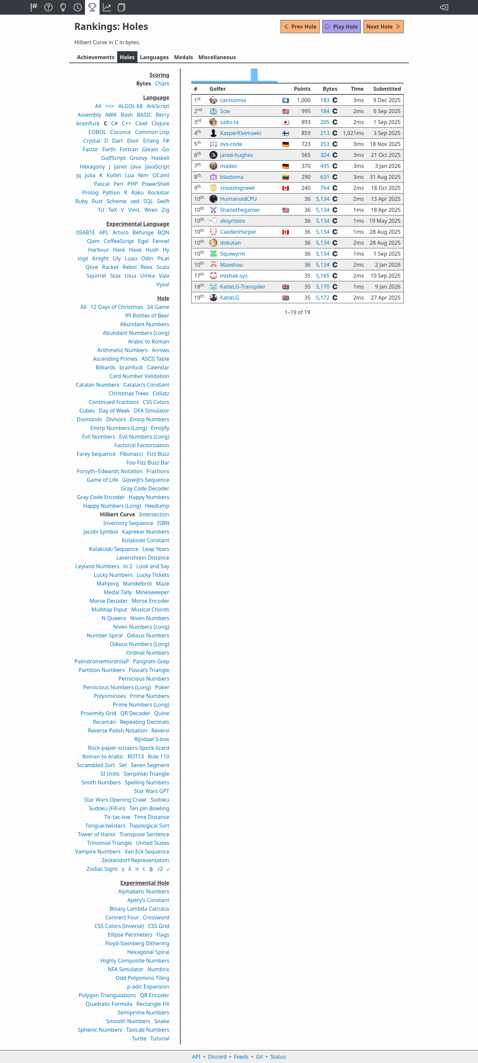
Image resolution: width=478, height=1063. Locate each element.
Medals (183, 57)
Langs (154, 57)
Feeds (241, 1056)
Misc (217, 57)
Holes (127, 57)
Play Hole (341, 26)
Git (259, 1056)
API (196, 1056)
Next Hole (383, 26)
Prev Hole (300, 26)
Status (278, 1056)
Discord (217, 1056)
